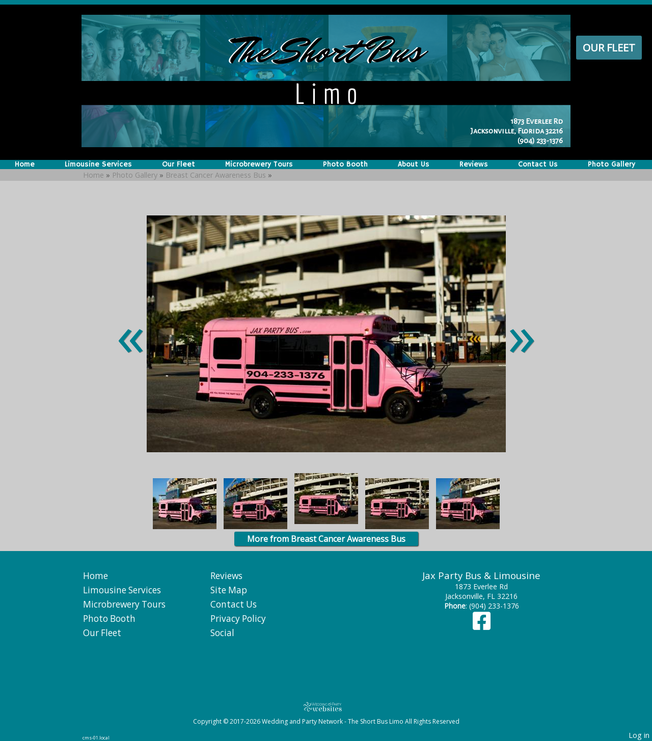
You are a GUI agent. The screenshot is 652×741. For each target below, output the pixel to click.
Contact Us (538, 164)
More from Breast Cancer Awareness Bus (326, 538)
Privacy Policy (238, 618)
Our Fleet (609, 47)
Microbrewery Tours (259, 164)
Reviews (473, 164)
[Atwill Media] (326, 706)
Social (222, 633)
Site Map (228, 590)
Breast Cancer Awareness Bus (216, 175)
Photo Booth (345, 164)
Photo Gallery (611, 164)
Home (25, 164)
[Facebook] (482, 625)
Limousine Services (98, 164)
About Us (413, 164)
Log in (639, 735)
